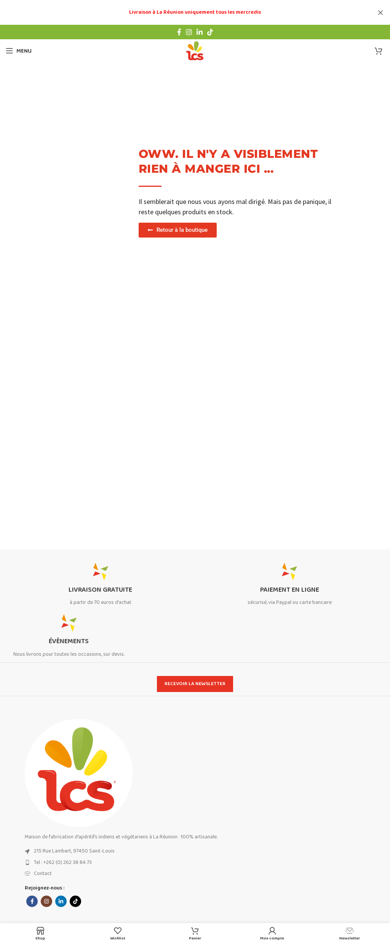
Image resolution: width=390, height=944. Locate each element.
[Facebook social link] (179, 32)
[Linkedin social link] (199, 32)
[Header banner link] (183, 12)
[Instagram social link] (189, 32)
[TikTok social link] (210, 32)
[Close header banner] (380, 12)
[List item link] (204, 851)
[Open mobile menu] (18, 50)
